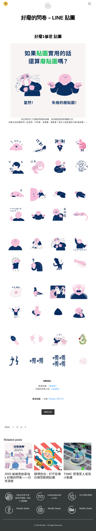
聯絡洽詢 (48, 412)
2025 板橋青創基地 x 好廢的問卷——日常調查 (18, 477)
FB (58, 399)
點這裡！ (54, 386)
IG (62, 399)
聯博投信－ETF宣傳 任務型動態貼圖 (47, 475)
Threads (52, 399)
